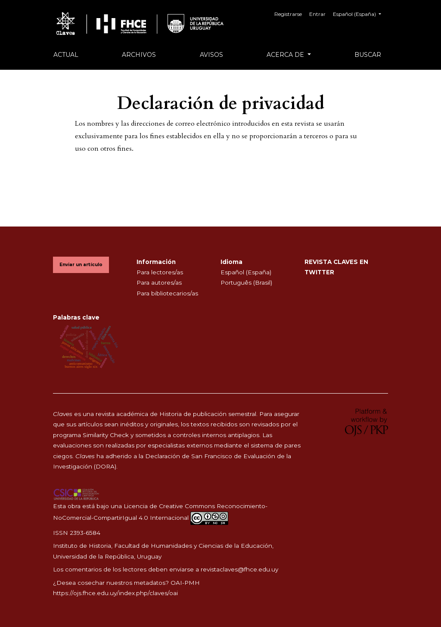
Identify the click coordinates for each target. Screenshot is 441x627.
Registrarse (288, 14)
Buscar (367, 55)
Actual (65, 55)
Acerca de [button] (286, 55)
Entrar (317, 14)
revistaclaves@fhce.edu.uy (239, 569)
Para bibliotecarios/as (167, 293)
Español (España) (360, 13)
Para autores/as (159, 282)
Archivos (139, 55)
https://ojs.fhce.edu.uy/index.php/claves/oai (115, 593)
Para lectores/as (160, 272)
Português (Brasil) (246, 282)
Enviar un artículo (80, 264)
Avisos (211, 55)
